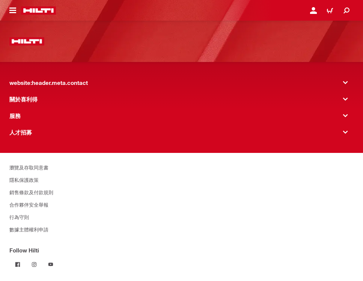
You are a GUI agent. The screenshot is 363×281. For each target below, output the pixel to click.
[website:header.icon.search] (346, 10)
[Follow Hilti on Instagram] (34, 264)
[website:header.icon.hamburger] (13, 10)
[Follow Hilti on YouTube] (50, 264)
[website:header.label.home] (38, 10)
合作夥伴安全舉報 (28, 204)
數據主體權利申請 (28, 229)
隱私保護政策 (24, 180)
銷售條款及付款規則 (31, 192)
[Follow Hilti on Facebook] (17, 264)
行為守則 (19, 217)
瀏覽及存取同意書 (28, 167)
